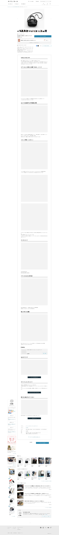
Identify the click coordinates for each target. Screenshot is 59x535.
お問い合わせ (18, 529)
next (50, 19)
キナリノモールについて (20, 527)
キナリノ (9, 528)
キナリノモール (9, 527)
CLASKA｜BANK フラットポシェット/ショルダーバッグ (34, 349)
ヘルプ (18, 528)
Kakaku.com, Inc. (49, 533)
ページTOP (30, 522)
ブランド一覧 (14, 527)
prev (18, 19)
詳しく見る (14, 453)
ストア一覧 (14, 528)
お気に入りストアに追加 (46, 516)
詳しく (44, 353)
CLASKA (27, 427)
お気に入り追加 (47, 45)
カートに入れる (43, 36)
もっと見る (13, 516)
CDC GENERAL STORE (26, 512)
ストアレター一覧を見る (48, 507)
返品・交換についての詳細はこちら (11, 431)
